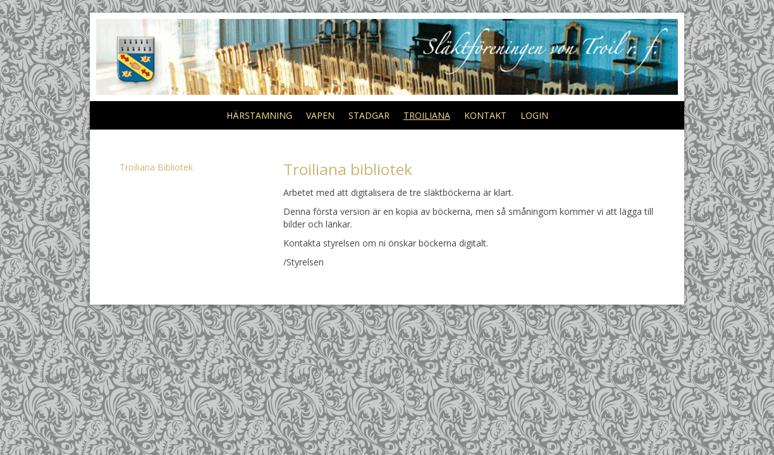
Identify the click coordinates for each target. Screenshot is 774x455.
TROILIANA (426, 115)
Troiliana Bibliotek (156, 167)
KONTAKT (485, 115)
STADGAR (369, 115)
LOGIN (534, 115)
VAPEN (320, 115)
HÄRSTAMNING (259, 115)
